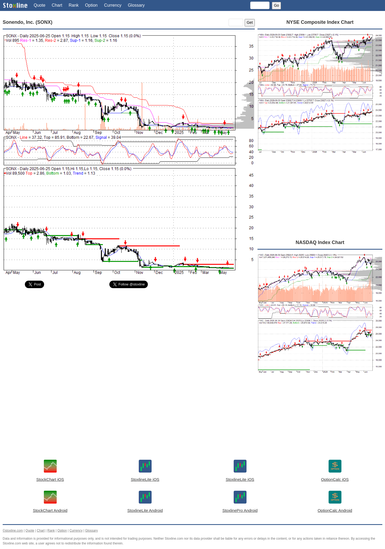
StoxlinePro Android (240, 510)
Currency (112, 5)
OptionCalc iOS (335, 479)
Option (91, 5)
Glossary (136, 5)
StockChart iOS (50, 479)
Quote (39, 5)
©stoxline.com (13, 530)
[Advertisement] (129, 332)
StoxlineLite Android (145, 510)
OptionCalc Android (335, 510)
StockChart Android (50, 510)
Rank (74, 5)
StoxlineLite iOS (145, 479)
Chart (57, 5)
